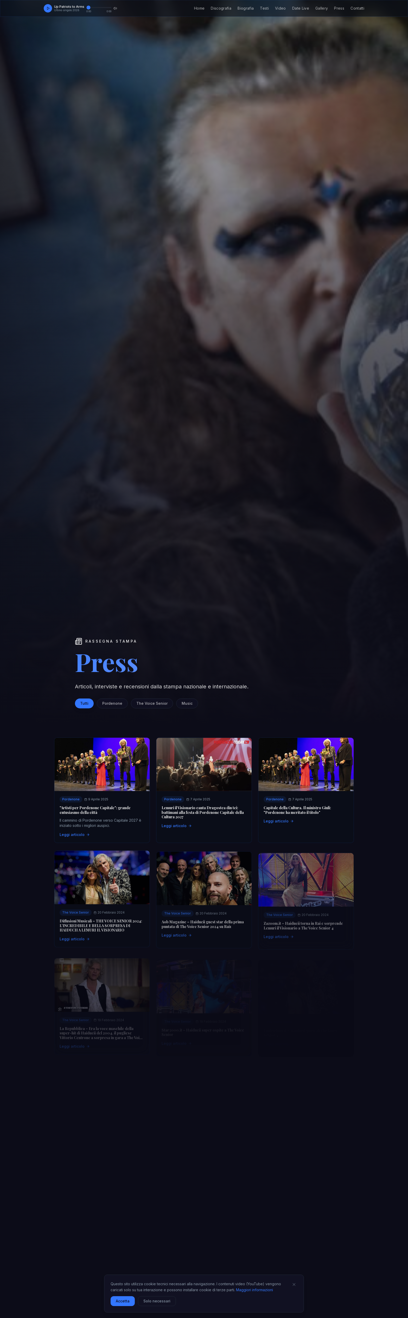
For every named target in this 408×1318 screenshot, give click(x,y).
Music (187, 703)
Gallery (321, 8)
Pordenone (112, 703)
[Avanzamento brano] (98, 7)
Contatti (357, 8)
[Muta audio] (115, 8)
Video (280, 8)
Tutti (84, 703)
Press (339, 8)
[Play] (48, 8)
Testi (264, 8)
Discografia (221, 8)
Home (199, 8)
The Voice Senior (152, 703)
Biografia (246, 8)
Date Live (300, 8)
